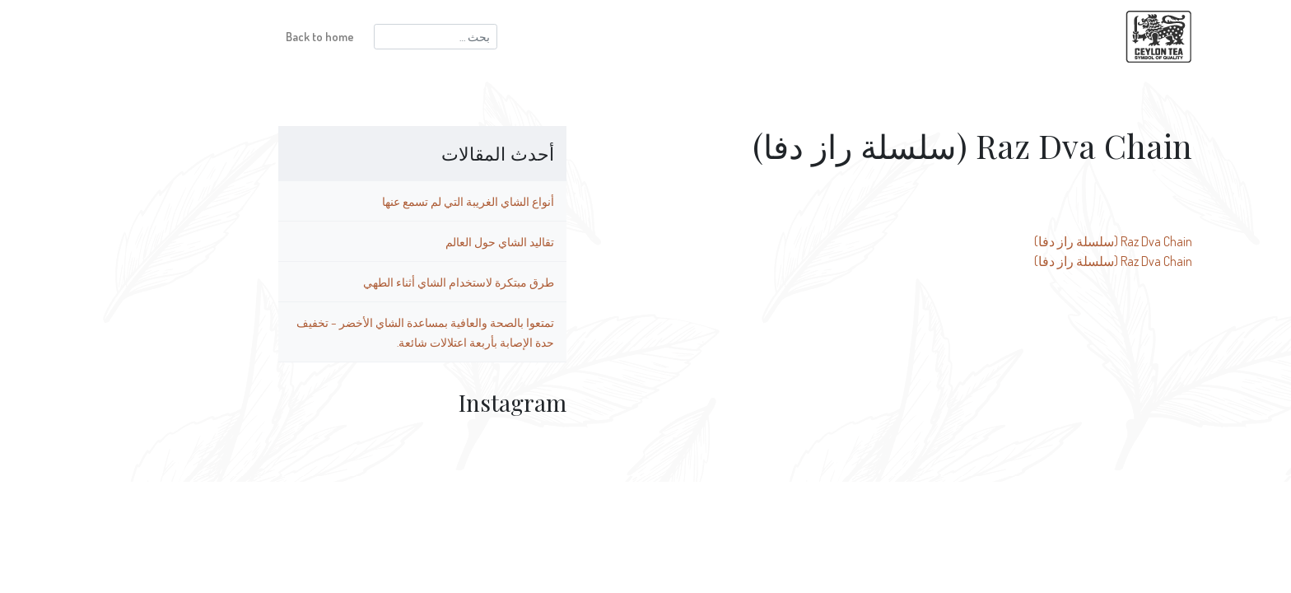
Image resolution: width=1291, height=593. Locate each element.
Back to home (230, 36)
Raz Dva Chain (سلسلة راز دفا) (1023, 241)
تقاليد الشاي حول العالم (410, 241)
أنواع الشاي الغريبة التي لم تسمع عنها (378, 201)
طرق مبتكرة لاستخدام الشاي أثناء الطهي (368, 281)
